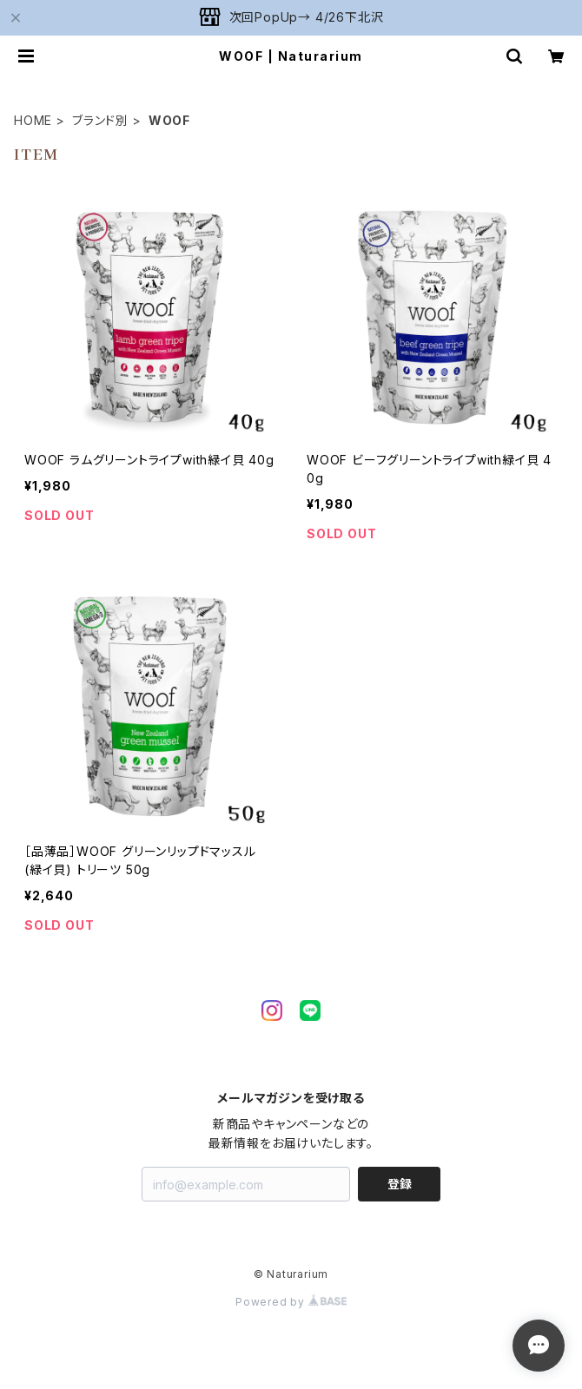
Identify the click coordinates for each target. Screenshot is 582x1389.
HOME (33, 120)
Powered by (291, 1301)
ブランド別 (100, 120)
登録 (399, 1183)
